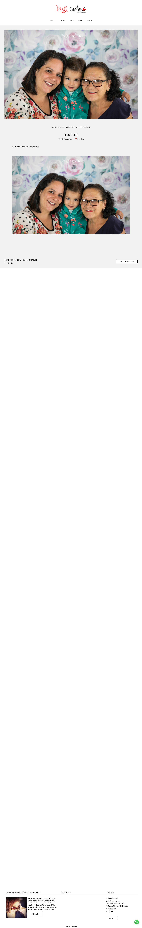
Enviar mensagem (113, 901)
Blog (71, 20)
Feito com (71, 926)
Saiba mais (35, 914)
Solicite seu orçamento (127, 261)
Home (52, 20)
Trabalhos (62, 20)
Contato (89, 20)
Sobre (80, 20)
